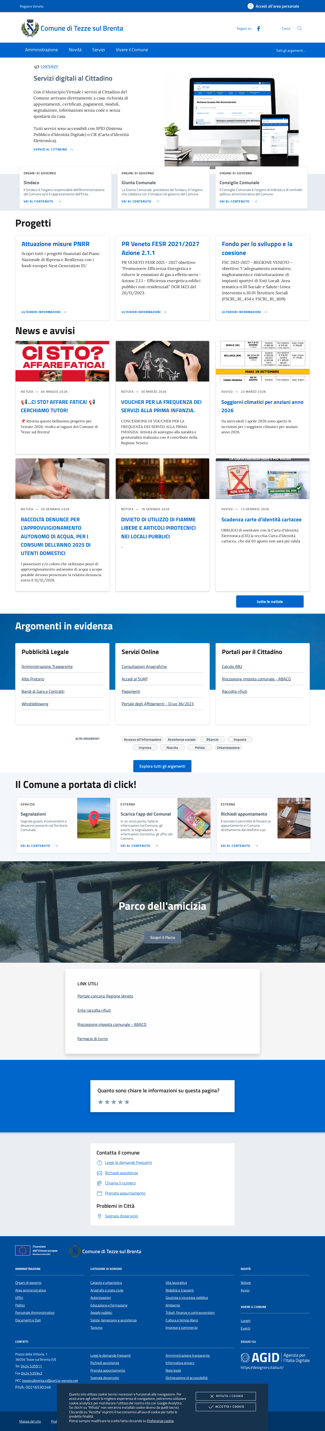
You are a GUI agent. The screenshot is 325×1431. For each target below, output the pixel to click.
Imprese (145, 747)
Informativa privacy (180, 1363)
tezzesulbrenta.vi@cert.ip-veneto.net (50, 1380)
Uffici (19, 1297)
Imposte (240, 739)
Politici (20, 1305)
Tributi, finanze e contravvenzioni (190, 1312)
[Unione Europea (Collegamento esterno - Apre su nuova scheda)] (37, 1251)
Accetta (226, 1407)
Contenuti (49, 66)
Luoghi (246, 1320)
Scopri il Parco (162, 937)
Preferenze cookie (160, 1420)
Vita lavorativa (176, 1282)
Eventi (245, 1328)
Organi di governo (28, 1282)
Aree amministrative (30, 1290)
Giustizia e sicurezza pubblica (187, 1297)
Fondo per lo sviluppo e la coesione (257, 248)
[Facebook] (256, 28)
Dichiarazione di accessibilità (187, 1378)
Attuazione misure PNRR (56, 244)
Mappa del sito (30, 1421)
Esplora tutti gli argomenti (162, 766)
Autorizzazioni (100, 1297)
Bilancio (212, 739)
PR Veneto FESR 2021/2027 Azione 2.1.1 (160, 248)
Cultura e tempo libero (182, 1320)
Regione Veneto (31, 6)
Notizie (246, 1282)
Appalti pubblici (101, 1312)
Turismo (96, 1327)
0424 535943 (31, 1373)
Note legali (173, 1370)
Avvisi (245, 1290)
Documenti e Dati (28, 1320)
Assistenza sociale (182, 739)
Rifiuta (225, 1396)
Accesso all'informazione (142, 739)
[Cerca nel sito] (299, 28)
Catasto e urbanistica (106, 1282)
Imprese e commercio (182, 1327)
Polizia (200, 747)
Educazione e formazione (108, 1305)
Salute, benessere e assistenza (113, 1320)
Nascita (172, 747)
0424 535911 (31, 1366)
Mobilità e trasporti (180, 1290)
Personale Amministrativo (34, 1312)
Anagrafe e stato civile (106, 1290)
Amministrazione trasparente (188, 1355)
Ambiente (173, 1305)
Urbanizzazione (228, 747)
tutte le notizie (270, 601)
